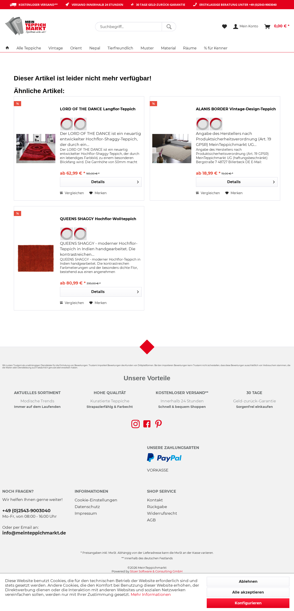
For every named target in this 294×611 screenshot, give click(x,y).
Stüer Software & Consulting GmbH (156, 571)
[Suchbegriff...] (135, 26)
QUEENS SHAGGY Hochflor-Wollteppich (98, 219)
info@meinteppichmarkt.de (34, 533)
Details (115, 181)
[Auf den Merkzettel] (98, 193)
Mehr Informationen (151, 594)
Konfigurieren (248, 603)
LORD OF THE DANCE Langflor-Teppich (98, 109)
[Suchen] (169, 26)
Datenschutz (87, 506)
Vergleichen (72, 193)
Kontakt (155, 500)
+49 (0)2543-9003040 (263, 5)
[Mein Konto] (245, 26)
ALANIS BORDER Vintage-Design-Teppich (236, 109)
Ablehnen (248, 581)
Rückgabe (157, 506)
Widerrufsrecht (162, 513)
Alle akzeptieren (248, 592)
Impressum (86, 513)
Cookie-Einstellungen (96, 500)
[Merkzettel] (224, 26)
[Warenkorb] (277, 26)
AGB (151, 520)
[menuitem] (135, 26)
